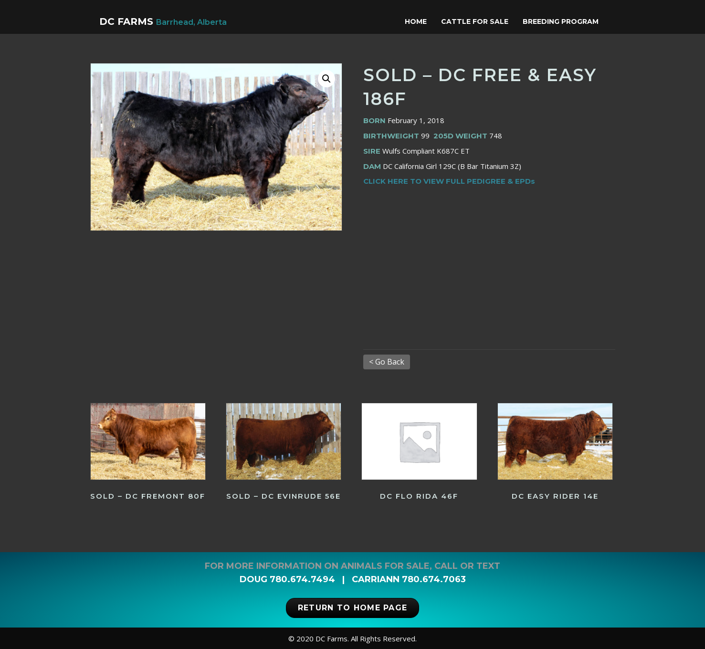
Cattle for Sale (483, 21)
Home (425, 21)
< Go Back (386, 361)
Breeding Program (570, 21)
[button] (326, 78)
